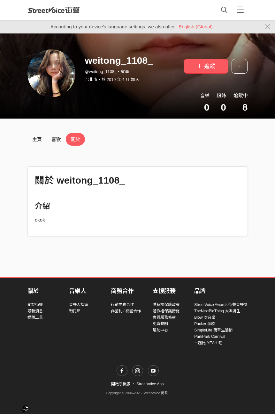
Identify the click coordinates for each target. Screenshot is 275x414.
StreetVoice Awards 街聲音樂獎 (221, 304)
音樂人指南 (78, 304)
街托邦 (74, 311)
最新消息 (35, 311)
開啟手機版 (120, 384)
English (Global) (196, 26)
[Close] (268, 27)
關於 (75, 139)
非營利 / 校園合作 (126, 311)
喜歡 (56, 139)
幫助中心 (160, 330)
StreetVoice (53, 10)
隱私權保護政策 (166, 304)
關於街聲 (35, 304)
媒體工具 (35, 317)
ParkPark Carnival (209, 336)
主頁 (37, 139)
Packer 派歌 (204, 324)
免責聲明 (160, 324)
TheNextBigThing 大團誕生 (217, 311)
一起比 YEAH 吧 (208, 343)
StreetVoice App (150, 384)
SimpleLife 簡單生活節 (213, 330)
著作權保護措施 (166, 311)
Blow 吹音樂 (204, 317)
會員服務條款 (164, 317)
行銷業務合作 (122, 304)
